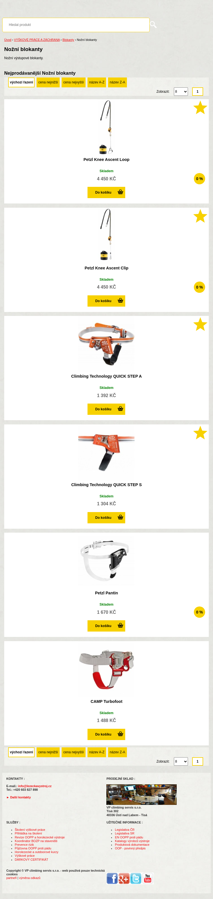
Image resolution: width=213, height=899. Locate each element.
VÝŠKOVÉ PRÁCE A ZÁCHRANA (37, 39)
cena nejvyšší (73, 82)
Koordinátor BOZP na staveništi (36, 841)
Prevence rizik (24, 844)
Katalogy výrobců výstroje (132, 841)
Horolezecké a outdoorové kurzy (37, 852)
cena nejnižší (48, 82)
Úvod (7, 39)
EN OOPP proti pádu (129, 837)
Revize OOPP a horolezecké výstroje (40, 837)
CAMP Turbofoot (106, 701)
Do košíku (103, 192)
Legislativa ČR (124, 829)
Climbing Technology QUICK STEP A (106, 376)
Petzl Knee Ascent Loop (106, 159)
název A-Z (96, 82)
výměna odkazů (30, 878)
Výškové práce (25, 855)
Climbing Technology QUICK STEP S (106, 484)
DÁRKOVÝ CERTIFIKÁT (31, 859)
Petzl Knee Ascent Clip (106, 268)
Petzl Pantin (106, 593)
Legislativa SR (124, 833)
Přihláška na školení (28, 833)
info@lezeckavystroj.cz (35, 786)
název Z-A (117, 82)
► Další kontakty (18, 797)
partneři (11, 878)
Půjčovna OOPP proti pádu (33, 848)
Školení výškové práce (30, 829)
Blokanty (68, 39)
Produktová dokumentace (132, 844)
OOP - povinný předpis (130, 848)
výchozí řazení (21, 82)
